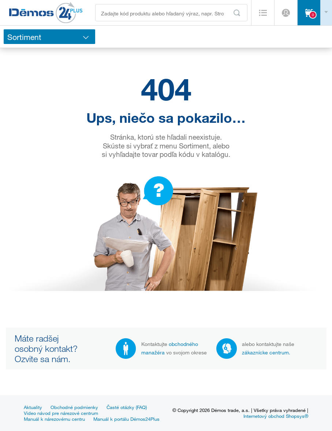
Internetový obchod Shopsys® (275, 416)
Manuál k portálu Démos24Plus (126, 419)
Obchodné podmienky (74, 407)
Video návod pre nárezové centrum (61, 413)
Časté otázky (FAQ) (127, 407)
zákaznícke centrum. (266, 352)
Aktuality (33, 407)
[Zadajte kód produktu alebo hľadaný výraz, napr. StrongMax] (171, 12)
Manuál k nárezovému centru (54, 419)
